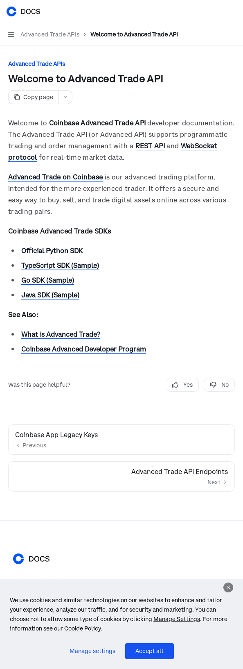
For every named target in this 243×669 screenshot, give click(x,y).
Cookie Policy (82, 628)
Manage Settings (176, 619)
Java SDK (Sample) (50, 295)
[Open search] (216, 11)
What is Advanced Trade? (60, 334)
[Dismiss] (228, 587)
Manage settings (92, 651)
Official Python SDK (52, 251)
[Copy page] (33, 97)
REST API (150, 146)
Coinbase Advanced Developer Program (83, 349)
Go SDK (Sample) (47, 280)
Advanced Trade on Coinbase (55, 177)
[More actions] (232, 11)
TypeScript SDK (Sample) (60, 265)
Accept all (149, 651)
